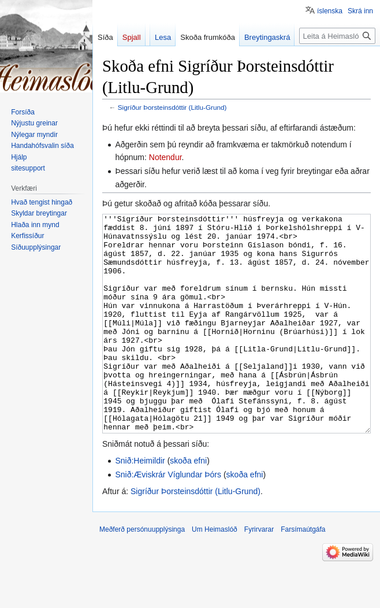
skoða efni (188, 504)
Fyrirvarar (259, 573)
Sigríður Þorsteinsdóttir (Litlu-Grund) (172, 107)
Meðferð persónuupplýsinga (142, 573)
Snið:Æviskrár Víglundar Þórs (168, 517)
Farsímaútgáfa (303, 573)
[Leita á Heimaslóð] (337, 36)
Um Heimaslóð (214, 573)
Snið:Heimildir (140, 504)
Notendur (165, 157)
